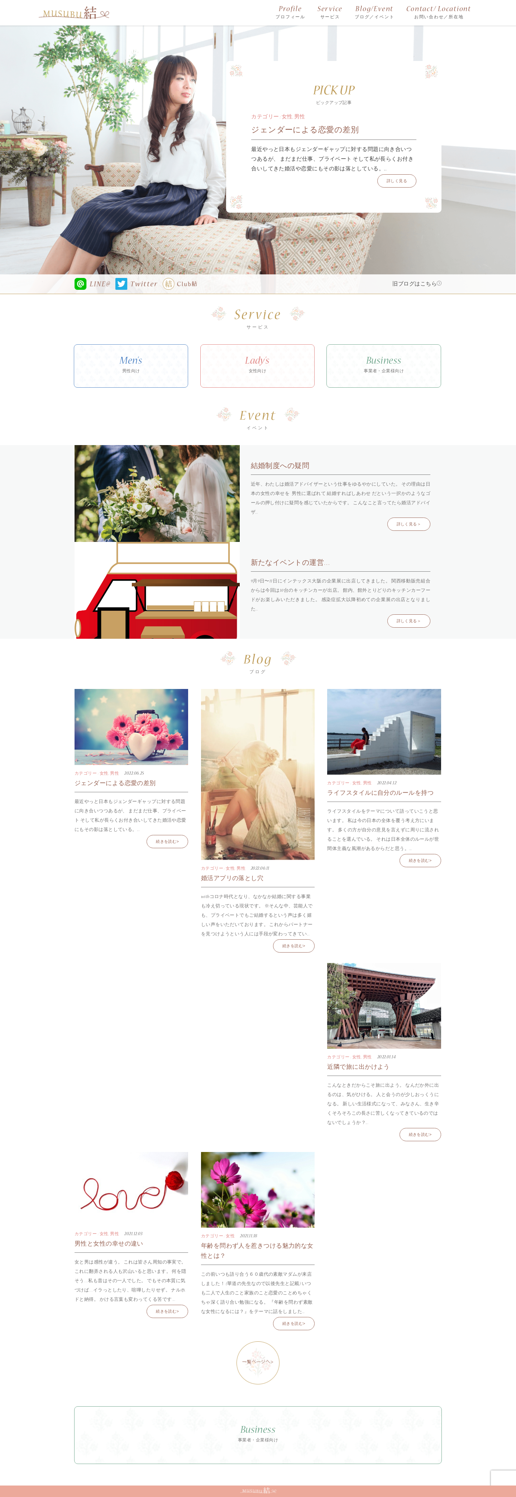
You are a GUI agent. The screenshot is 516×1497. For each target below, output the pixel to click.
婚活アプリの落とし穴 (232, 879)
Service (330, 13)
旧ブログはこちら (416, 284)
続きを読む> (167, 842)
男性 (299, 117)
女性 (287, 117)
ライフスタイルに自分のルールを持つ (380, 793)
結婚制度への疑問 (280, 466)
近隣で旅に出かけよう (358, 1067)
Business (383, 366)
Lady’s (257, 366)
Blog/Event (374, 13)
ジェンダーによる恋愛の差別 (305, 131)
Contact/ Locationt (438, 13)
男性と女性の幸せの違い (109, 1244)
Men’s (131, 366)
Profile (290, 13)
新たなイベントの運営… (291, 563)
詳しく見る (397, 181)
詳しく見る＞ (409, 524)
